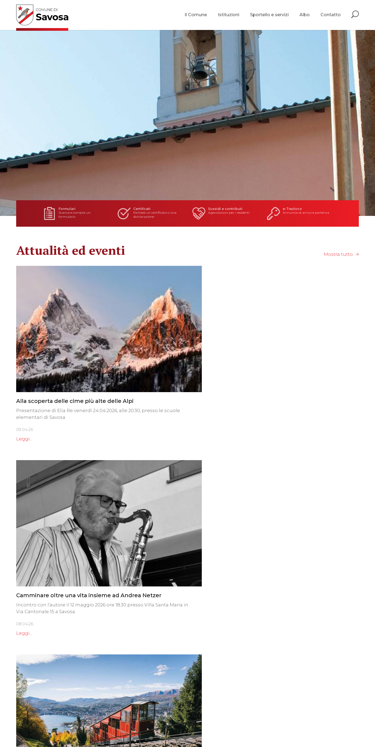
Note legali (128, 728)
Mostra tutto (338, 254)
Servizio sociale (196, 687)
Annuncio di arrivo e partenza (286, 213)
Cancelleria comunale (204, 660)
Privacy (108, 728)
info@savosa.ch (34, 685)
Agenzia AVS (193, 693)
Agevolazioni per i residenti (219, 213)
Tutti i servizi (193, 707)
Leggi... (24, 399)
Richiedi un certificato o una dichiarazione (153, 213)
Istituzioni (228, 16)
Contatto (331, 16)
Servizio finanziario (200, 673)
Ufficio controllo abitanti (207, 666)
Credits (166, 728)
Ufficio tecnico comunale (208, 680)
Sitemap (149, 728)
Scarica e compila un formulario (84, 213)
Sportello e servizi (269, 16)
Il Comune (196, 16)
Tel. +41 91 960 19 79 (37, 678)
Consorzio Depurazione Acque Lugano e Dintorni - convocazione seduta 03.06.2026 (304, 507)
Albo (304, 16)
